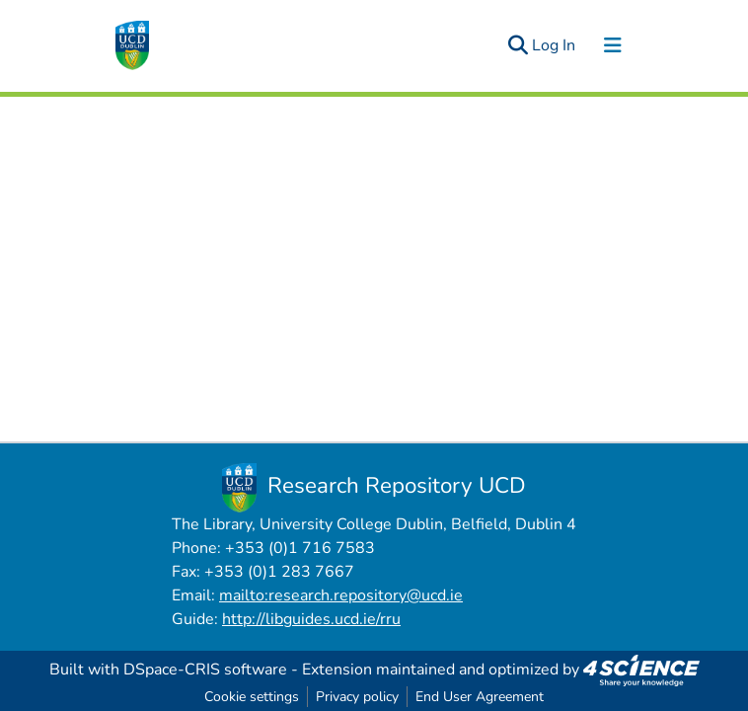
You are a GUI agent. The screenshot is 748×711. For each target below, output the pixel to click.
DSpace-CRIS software (205, 669)
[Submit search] (517, 45)
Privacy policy (357, 696)
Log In (554, 45)
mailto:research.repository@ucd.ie (341, 595)
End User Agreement (479, 696)
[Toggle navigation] (612, 45)
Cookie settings (251, 696)
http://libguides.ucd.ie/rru (311, 619)
